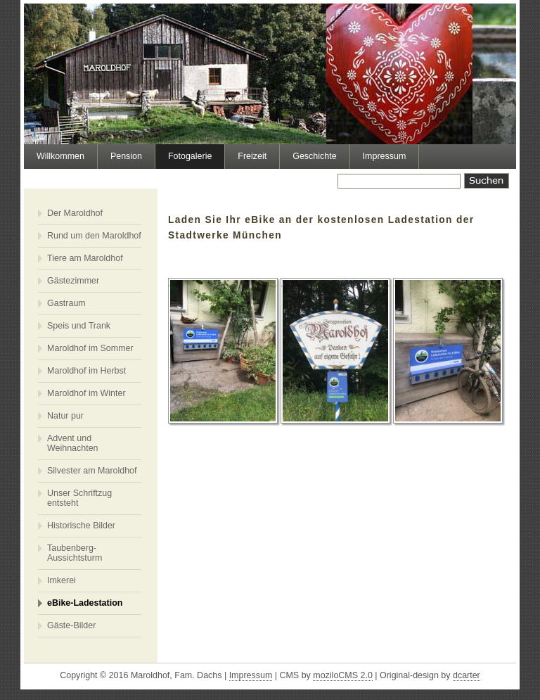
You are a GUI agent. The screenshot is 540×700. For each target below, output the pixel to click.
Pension (126, 156)
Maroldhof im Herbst (86, 371)
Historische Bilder (81, 525)
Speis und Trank (78, 326)
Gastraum (66, 303)
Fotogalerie (190, 156)
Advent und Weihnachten (72, 443)
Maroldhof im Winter (86, 393)
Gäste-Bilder (71, 625)
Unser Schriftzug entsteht (79, 498)
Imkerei (61, 580)
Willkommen (60, 156)
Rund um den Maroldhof (94, 236)
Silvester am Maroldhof (92, 471)
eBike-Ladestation (84, 603)
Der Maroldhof (75, 213)
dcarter (466, 675)
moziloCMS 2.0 (343, 675)
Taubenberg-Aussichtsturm (74, 553)
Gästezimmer (73, 281)
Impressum (384, 156)
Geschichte (314, 156)
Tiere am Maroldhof (85, 258)
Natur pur (65, 416)
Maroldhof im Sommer (90, 348)
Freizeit (252, 156)
